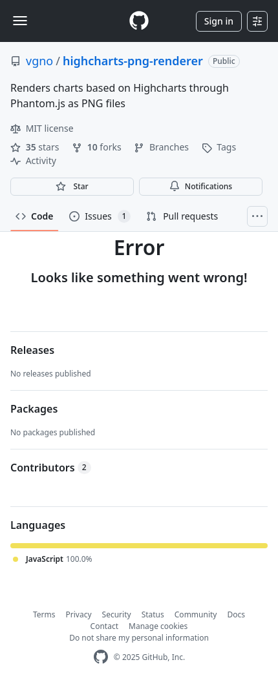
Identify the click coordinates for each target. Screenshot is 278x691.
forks (97, 147)
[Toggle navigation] (20, 20)
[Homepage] (139, 21)
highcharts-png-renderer (133, 60)
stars (35, 147)
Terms (44, 614)
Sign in (218, 21)
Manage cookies (158, 626)
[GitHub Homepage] (101, 657)
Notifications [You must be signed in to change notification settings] (200, 186)
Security (116, 614)
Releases (32, 350)
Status (153, 614)
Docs (236, 614)
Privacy (79, 614)
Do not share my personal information (139, 637)
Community (196, 614)
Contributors (50, 467)
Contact (104, 626)
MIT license (42, 128)
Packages (34, 409)
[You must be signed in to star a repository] (72, 187)
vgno (39, 60)
